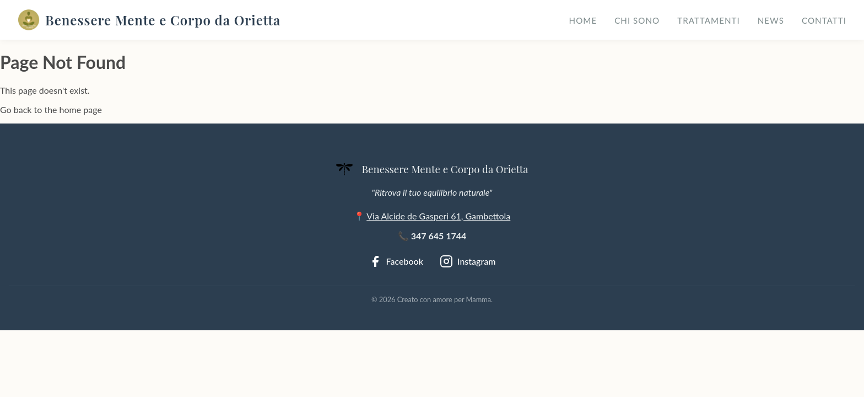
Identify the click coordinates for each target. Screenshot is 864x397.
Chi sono (637, 20)
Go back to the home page (51, 109)
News (771, 20)
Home (583, 20)
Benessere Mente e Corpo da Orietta (149, 20)
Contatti (824, 20)
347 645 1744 (439, 235)
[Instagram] (467, 261)
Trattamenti (708, 20)
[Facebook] (396, 261)
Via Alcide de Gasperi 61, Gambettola (438, 216)
